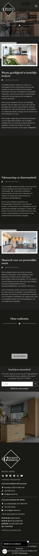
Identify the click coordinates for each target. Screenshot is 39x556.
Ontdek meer (20, 356)
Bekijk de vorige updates (19, 388)
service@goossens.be (12, 510)
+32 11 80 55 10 (9, 491)
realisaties (32, 128)
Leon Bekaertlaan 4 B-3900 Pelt (15, 504)
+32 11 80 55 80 (9, 507)
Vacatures (15, 551)
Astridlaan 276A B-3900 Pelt (14, 487)
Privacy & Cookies (26, 551)
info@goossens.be (11, 494)
